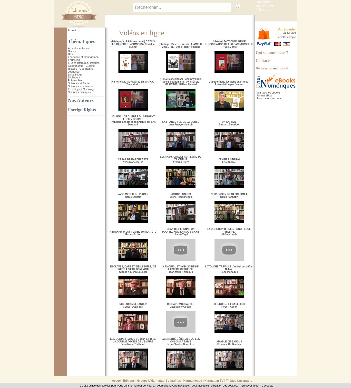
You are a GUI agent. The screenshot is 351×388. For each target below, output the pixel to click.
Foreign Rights (82, 109)
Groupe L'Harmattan (151, 380)
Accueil (72, 30)
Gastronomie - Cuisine (81, 65)
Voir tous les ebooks (268, 92)
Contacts (263, 60)
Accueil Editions (123, 380)
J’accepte (267, 385)
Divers (72, 51)
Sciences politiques (79, 92)
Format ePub (264, 95)
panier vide (289, 32)
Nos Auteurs (81, 100)
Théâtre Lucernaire (239, 380)
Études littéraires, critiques (83, 62)
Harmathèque (192, 380)
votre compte (288, 37)
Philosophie (75, 80)
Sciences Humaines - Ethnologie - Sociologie (82, 88)
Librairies (174, 380)
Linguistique (75, 74)
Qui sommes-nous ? (272, 52)
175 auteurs (264, 10)
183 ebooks (264, 6)
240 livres (262, 2)
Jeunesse (73, 71)
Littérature (74, 77)
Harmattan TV (214, 380)
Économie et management (83, 57)
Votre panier (287, 29)
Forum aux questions (269, 98)
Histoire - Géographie (81, 68)
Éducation (74, 59)
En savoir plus (249, 385)
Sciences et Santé (79, 83)
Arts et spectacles (78, 48)
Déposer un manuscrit (272, 68)
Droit (71, 54)
